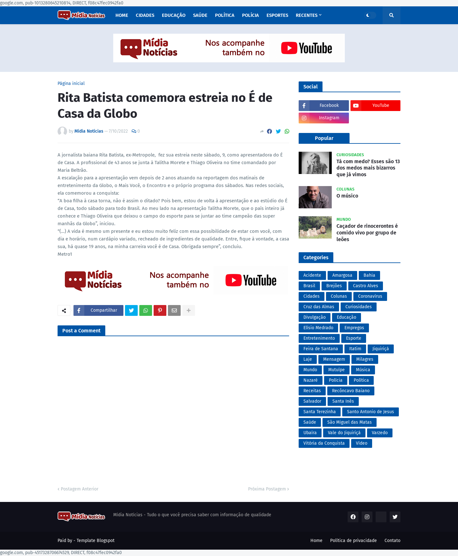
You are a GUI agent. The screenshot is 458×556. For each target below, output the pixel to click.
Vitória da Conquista (324, 443)
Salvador (312, 401)
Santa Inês (343, 401)
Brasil (309, 285)
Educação (346, 317)
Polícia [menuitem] (250, 15)
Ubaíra (310, 432)
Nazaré (310, 380)
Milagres (364, 359)
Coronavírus (370, 296)
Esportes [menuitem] (277, 15)
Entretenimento (319, 338)
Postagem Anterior (79, 489)
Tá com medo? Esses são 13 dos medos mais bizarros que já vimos (368, 168)
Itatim (355, 348)
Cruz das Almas (318, 306)
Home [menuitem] (121, 15)
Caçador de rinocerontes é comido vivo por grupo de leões (367, 232)
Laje (307, 359)
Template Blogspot (95, 540)
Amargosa (342, 275)
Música (363, 369)
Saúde (309, 422)
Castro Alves (365, 285)
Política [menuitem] (224, 15)
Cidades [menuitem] (145, 15)
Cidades (311, 296)
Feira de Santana (320, 348)
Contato (392, 540)
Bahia (369, 275)
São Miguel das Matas (349, 422)
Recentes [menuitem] (306, 15)
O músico (347, 196)
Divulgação (314, 317)
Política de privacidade (353, 540)
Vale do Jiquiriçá (344, 432)
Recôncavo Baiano (351, 390)
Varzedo (380, 432)
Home (316, 540)
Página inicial (71, 83)
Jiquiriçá (380, 348)
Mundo (310, 369)
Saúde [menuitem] (200, 15)
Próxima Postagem (267, 489)
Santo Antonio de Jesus (370, 411)
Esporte (353, 338)
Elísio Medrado (318, 327)
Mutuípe (336, 369)
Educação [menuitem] (173, 15)
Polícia (336, 380)
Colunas (339, 296)
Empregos (354, 327)
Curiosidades (358, 306)
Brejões (334, 285)
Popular (324, 138)
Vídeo (361, 443)
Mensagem (334, 359)
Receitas (312, 390)
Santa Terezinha (319, 411)
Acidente (312, 275)
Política (361, 380)
